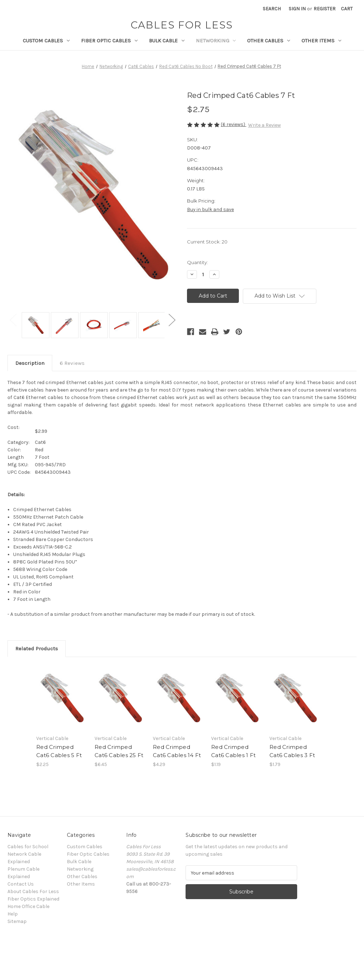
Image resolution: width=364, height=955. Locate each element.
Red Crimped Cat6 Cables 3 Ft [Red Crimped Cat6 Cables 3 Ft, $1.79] (292, 751)
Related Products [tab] (36, 648)
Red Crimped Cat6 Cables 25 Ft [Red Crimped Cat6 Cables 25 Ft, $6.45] (119, 751)
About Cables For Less (33, 891)
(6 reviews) (233, 124)
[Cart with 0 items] (347, 8)
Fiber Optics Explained (33, 899)
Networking (216, 40)
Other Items (321, 40)
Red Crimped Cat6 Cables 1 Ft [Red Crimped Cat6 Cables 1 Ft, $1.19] (233, 751)
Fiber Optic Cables (109, 40)
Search (272, 9)
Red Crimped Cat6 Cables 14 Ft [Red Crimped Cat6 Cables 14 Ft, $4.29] (177, 751)
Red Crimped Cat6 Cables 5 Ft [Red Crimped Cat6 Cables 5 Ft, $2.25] (59, 751)
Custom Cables (46, 40)
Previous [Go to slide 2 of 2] (13, 320)
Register (325, 9)
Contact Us (20, 884)
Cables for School (27, 847)
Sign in (297, 9)
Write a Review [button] (264, 125)
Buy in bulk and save (210, 209)
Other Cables (268, 40)
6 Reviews (72, 363)
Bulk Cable (166, 40)
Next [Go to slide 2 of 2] (172, 320)
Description (29, 363)
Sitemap (17, 921)
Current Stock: (207, 242)
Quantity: (197, 262)
